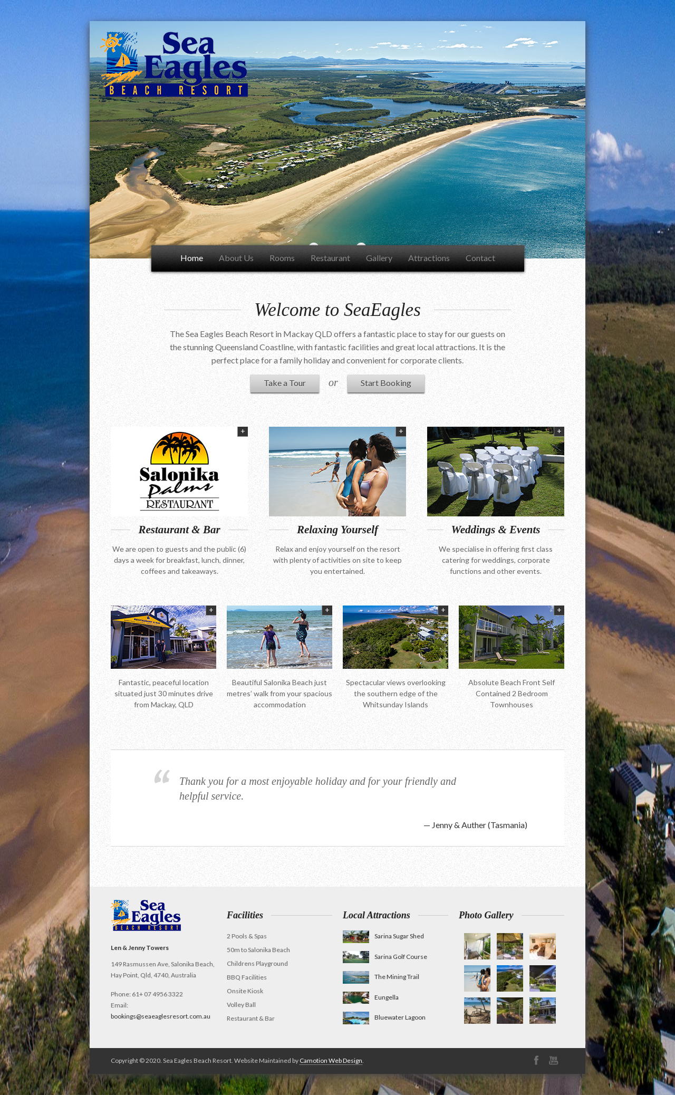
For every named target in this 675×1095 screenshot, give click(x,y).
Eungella (386, 997)
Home (191, 258)
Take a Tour (285, 383)
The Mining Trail (396, 977)
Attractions (429, 258)
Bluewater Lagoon (400, 1017)
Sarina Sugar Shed (399, 936)
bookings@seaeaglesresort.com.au (160, 1016)
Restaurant (330, 258)
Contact (480, 258)
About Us (236, 258)
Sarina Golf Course (400, 956)
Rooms (282, 258)
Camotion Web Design (331, 1060)
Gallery (379, 258)
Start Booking (386, 383)
